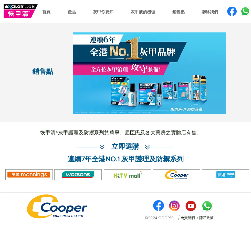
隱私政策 (206, 217)
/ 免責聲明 (187, 217)
